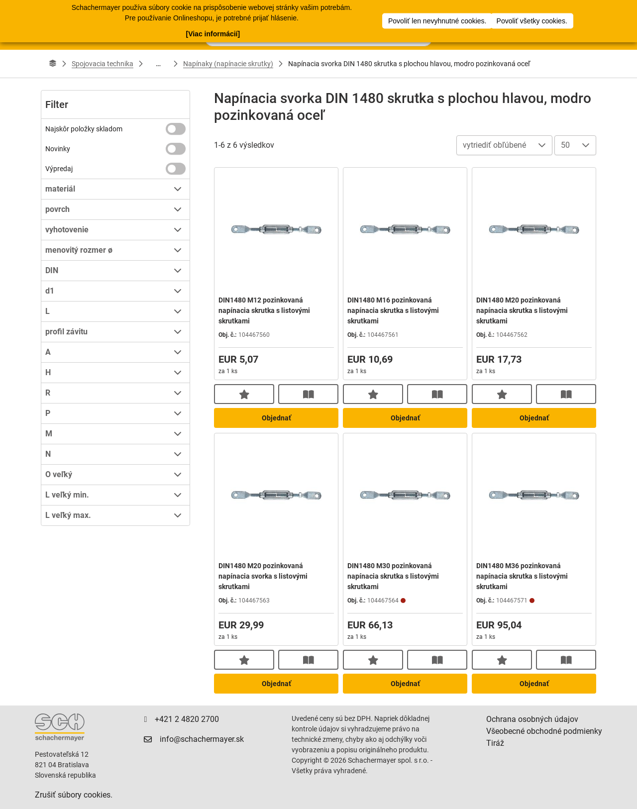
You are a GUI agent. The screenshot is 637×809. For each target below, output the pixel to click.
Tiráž (495, 743)
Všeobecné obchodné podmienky (544, 731)
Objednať (276, 418)
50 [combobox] (565, 145)
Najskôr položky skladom (83, 129)
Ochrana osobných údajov (532, 719)
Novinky (57, 149)
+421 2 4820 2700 (187, 719)
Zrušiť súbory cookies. (73, 795)
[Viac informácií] (213, 33)
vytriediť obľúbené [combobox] (494, 145)
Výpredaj (59, 169)
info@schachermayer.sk (202, 739)
